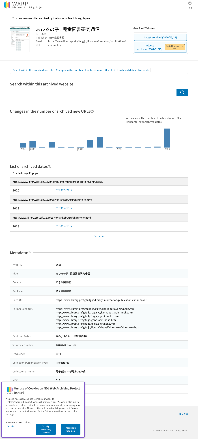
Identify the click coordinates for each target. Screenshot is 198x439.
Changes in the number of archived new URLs (82, 70)
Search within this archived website (33, 70)
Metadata (143, 70)
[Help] (92, 111)
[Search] (182, 92)
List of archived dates (123, 70)
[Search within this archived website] (93, 92)
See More (99, 236)
